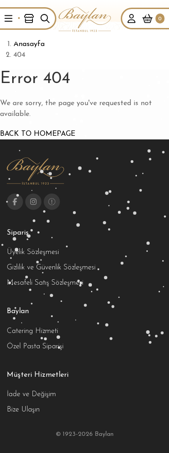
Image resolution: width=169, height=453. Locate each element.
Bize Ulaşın (23, 409)
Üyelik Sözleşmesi (33, 252)
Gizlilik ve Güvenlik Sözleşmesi (51, 267)
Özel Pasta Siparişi (35, 346)
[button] (9, 18)
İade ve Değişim (31, 394)
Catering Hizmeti (32, 331)
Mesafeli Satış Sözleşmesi (45, 283)
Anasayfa (29, 44)
